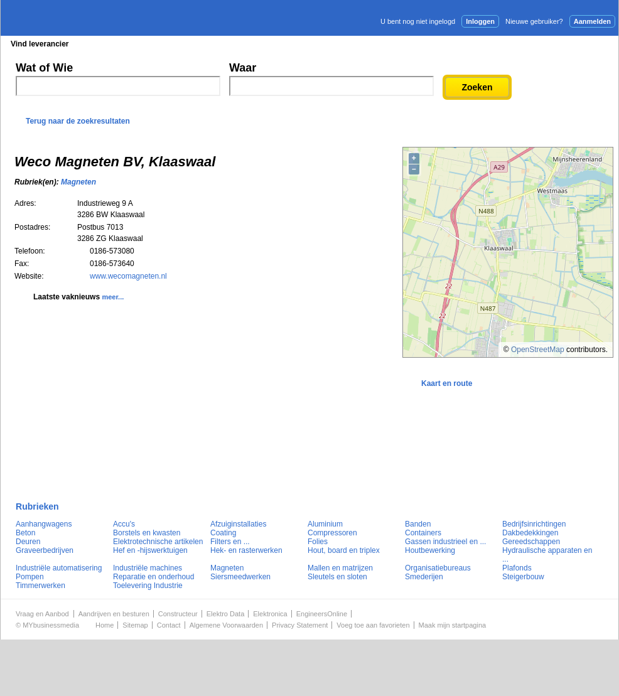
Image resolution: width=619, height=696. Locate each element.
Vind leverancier (40, 44)
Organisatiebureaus (438, 568)
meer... (113, 297)
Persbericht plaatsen (572, 43)
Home (104, 625)
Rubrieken (37, 506)
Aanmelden (592, 21)
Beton (25, 532)
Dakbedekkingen (530, 532)
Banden (418, 524)
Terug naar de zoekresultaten (78, 121)
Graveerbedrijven (44, 550)
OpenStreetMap (537, 349)
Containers (423, 532)
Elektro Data (226, 614)
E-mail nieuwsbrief (405, 43)
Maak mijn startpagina (453, 625)
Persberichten (307, 44)
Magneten (78, 182)
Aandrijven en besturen (113, 614)
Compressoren (332, 532)
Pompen (30, 576)
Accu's (124, 524)
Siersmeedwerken (240, 576)
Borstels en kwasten (146, 532)
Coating (223, 532)
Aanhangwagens (44, 524)
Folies (318, 541)
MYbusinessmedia (51, 625)
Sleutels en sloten (337, 576)
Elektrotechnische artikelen (158, 541)
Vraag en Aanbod (42, 614)
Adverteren (483, 43)
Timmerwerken (40, 585)
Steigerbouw (523, 576)
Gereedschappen (531, 541)
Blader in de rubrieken (130, 44)
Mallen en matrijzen (340, 568)
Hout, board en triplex (344, 550)
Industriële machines (147, 568)
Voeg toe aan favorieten (372, 625)
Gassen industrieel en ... (445, 541)
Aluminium (325, 524)
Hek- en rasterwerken (246, 550)
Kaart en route (446, 383)
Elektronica (270, 614)
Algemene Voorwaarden (226, 625)
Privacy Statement (300, 625)
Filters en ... (230, 541)
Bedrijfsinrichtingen (534, 524)
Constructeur (178, 614)
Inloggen (480, 21)
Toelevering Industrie (148, 585)
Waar (242, 67)
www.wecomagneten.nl (128, 276)
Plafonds (517, 568)
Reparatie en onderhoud (153, 576)
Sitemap (135, 625)
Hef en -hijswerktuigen (150, 550)
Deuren (28, 541)
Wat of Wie (44, 67)
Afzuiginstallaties (238, 524)
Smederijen (424, 576)
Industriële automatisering (59, 568)
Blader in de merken (226, 44)
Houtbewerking (430, 550)
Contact (169, 625)
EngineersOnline (321, 614)
